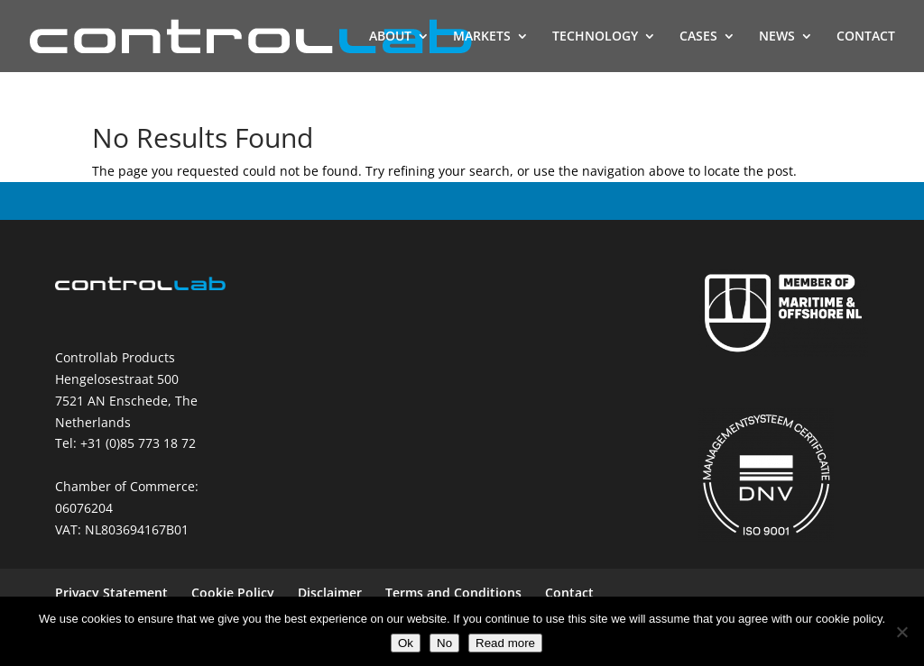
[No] (901, 632)
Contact (569, 592)
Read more (505, 643)
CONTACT (865, 37)
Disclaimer (330, 592)
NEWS (777, 37)
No (444, 643)
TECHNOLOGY (595, 37)
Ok (405, 643)
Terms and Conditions (453, 592)
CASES (698, 37)
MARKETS (482, 37)
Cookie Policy (232, 592)
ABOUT (390, 37)
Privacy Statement (111, 592)
